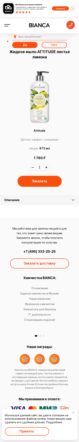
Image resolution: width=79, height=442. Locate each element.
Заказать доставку (40, 263)
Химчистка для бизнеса (39, 309)
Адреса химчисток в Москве (39, 293)
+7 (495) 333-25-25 (39, 252)
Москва (30, 36)
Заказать (39, 181)
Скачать (60, 8)
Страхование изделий (39, 319)
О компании (39, 288)
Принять (27, 431)
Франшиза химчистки (39, 304)
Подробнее (54, 422)
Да (25, 45)
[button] (36, 336)
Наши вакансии (39, 298)
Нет (54, 45)
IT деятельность (39, 314)
